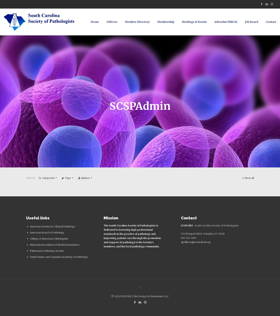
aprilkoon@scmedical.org (196, 242)
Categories (48, 178)
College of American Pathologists (49, 238)
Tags (67, 178)
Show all (247, 178)
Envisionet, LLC (159, 296)
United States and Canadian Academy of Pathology (59, 257)
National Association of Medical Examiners (54, 244)
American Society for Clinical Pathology (52, 226)
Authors (85, 178)
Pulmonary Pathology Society (47, 250)
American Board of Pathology (47, 232)
